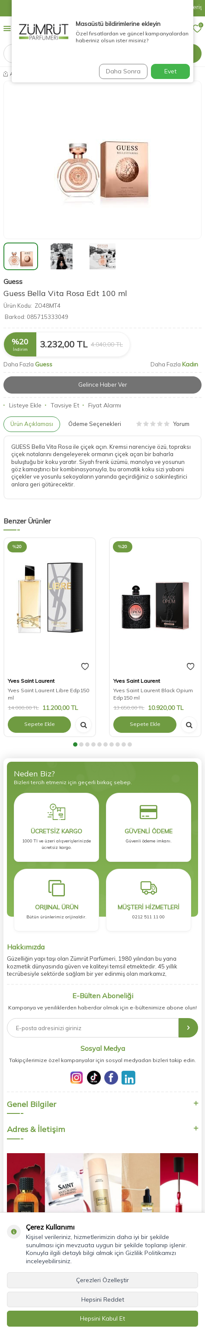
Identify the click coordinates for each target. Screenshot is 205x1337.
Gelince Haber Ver (102, 384)
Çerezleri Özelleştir (102, 1280)
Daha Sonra (123, 71)
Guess (12, 281)
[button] (75, 744)
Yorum (162, 423)
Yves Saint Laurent (31, 681)
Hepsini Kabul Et (102, 1318)
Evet (170, 71)
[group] (102, 160)
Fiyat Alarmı (102, 405)
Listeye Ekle (22, 405)
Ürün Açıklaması (31, 423)
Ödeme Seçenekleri (94, 423)
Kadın (190, 364)
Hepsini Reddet (102, 1299)
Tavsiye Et (62, 405)
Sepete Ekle (39, 724)
